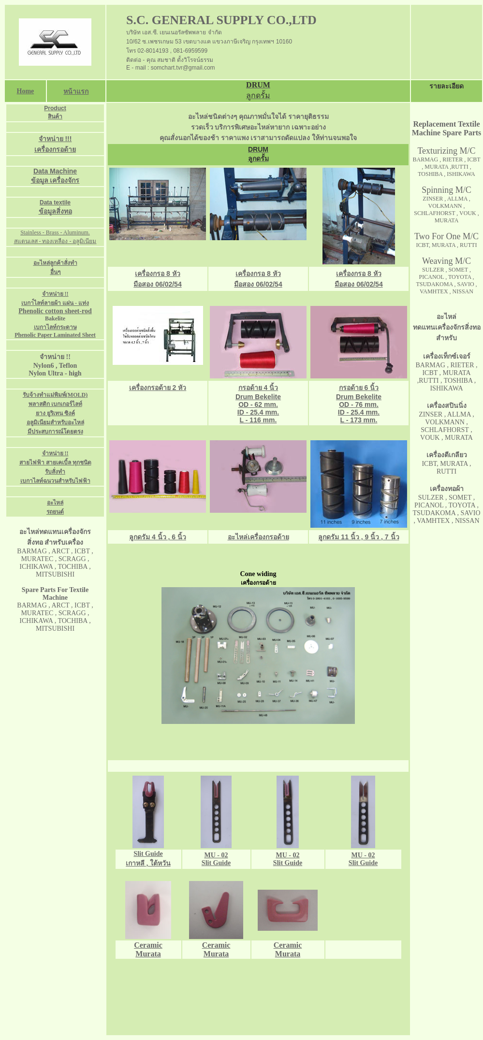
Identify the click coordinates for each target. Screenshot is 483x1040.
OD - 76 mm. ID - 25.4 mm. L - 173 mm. (359, 412)
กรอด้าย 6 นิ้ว (359, 387)
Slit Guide (287, 863)
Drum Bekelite (358, 397)
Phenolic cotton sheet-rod (54, 311)
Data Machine (55, 171)
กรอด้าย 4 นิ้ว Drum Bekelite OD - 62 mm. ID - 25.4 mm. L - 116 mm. (258, 404)
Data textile (55, 202)
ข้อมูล (40, 180)
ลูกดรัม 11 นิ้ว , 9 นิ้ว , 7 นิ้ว (358, 537)
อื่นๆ (55, 272)
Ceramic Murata (148, 949)
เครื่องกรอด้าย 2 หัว (158, 387)
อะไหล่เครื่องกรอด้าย (258, 537)
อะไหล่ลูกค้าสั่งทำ (55, 263)
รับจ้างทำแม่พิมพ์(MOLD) (55, 394)
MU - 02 (288, 855)
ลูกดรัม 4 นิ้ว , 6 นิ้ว (157, 537)
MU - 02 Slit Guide (216, 859)
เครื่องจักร (64, 180)
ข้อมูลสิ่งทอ (55, 211)
